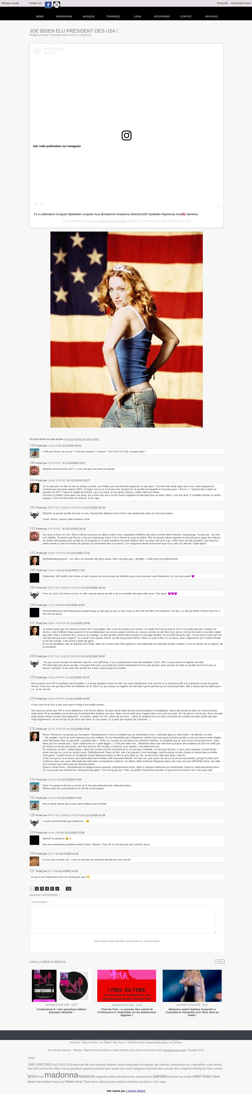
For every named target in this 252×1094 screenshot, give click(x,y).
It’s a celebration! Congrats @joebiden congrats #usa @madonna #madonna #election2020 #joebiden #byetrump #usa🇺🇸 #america (114, 214)
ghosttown (63, 1069)
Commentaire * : (40, 902)
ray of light (162, 1077)
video (134, 1082)
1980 (31, 1064)
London (198, 1069)
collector (158, 1064)
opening (119, 1077)
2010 (54, 1064)
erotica (32, 1069)
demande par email (174, 1050)
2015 (61, 1064)
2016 (67, 1064)
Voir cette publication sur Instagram (56, 146)
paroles (138, 1077)
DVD (221, 1064)
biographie (128, 1064)
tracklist (105, 1082)
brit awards (141, 1064)
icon (106, 1069)
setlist (75, 1082)
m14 (216, 1069)
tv (123, 1082)
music (110, 1077)
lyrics (208, 1069)
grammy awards (79, 1069)
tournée (84, 1082)
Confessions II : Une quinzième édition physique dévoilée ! (61, 1011)
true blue (116, 1082)
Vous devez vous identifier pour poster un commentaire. (127, 941)
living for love (184, 1069)
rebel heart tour (198, 1077)
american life (78, 1064)
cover (201, 1064)
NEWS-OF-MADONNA (113, 221)
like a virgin (163, 1069)
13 (68, 888)
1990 (38, 1064)
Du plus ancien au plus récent (82, 438)
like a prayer (148, 1069)
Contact (186, 16)
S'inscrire (222, 3)
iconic (113, 1069)
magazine (82, 1077)
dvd (216, 1064)
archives (211, 16)
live (173, 1069)
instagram (123, 1069)
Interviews (162, 16)
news (40, 16)
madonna (44, 1076)
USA (127, 1082)
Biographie (64, 16)
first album (42, 1069)
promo (150, 1077)
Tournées (113, 16)
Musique (89, 16)
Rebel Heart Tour (52, 1082)
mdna (92, 1077)
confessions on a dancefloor (180, 1064)
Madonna (68, 1077)
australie (98, 1064)
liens (137, 16)
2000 (46, 1064)
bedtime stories (112, 1064)
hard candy (96, 1069)
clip (150, 1064)
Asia (89, 1064)
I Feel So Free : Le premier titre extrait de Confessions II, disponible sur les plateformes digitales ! (127, 1012)
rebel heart (178, 1077)
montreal (101, 1077)
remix (68, 1082)
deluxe (209, 1064)
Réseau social (10, 3)
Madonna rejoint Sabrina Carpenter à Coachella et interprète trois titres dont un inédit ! (192, 1011)
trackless (94, 1082)
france (53, 1069)
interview (135, 1069)
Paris (128, 1077)
